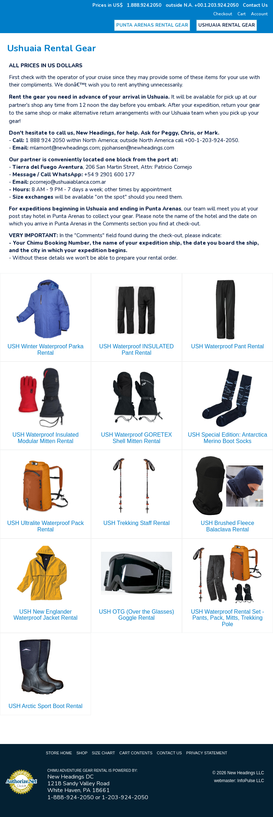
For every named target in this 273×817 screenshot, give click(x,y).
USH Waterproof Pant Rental (227, 346)
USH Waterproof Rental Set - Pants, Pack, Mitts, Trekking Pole (227, 618)
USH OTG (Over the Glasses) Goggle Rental (136, 615)
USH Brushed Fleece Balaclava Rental (227, 526)
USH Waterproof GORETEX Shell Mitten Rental (136, 438)
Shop (81, 753)
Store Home (59, 753)
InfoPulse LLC (250, 780)
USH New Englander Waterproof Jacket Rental (45, 615)
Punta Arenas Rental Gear (152, 25)
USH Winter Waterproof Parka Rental (45, 349)
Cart (241, 14)
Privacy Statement (206, 753)
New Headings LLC (246, 772)
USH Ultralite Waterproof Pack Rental (45, 526)
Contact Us (255, 5)
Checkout (222, 14)
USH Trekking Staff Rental (136, 523)
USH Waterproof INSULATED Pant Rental (136, 349)
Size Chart (103, 753)
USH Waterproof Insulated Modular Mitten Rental (45, 438)
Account (259, 14)
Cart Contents (135, 753)
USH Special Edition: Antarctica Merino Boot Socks (227, 438)
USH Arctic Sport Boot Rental (45, 706)
